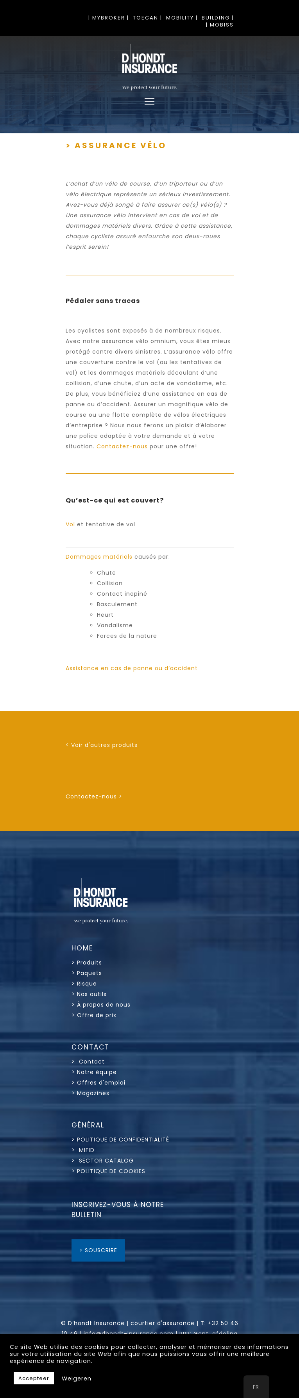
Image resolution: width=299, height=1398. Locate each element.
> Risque (84, 983)
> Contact (89, 1061)
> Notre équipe (94, 1072)
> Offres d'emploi (98, 1083)
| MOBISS (220, 24)
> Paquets (87, 973)
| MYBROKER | (108, 17)
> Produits (87, 962)
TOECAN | (147, 17)
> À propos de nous (101, 1005)
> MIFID (83, 1150)
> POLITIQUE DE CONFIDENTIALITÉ (120, 1139)
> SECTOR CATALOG (103, 1160)
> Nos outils (89, 994)
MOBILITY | (182, 17)
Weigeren (76, 1378)
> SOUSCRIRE (98, 1250)
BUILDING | (218, 17)
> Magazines (90, 1093)
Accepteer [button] (33, 1378)
